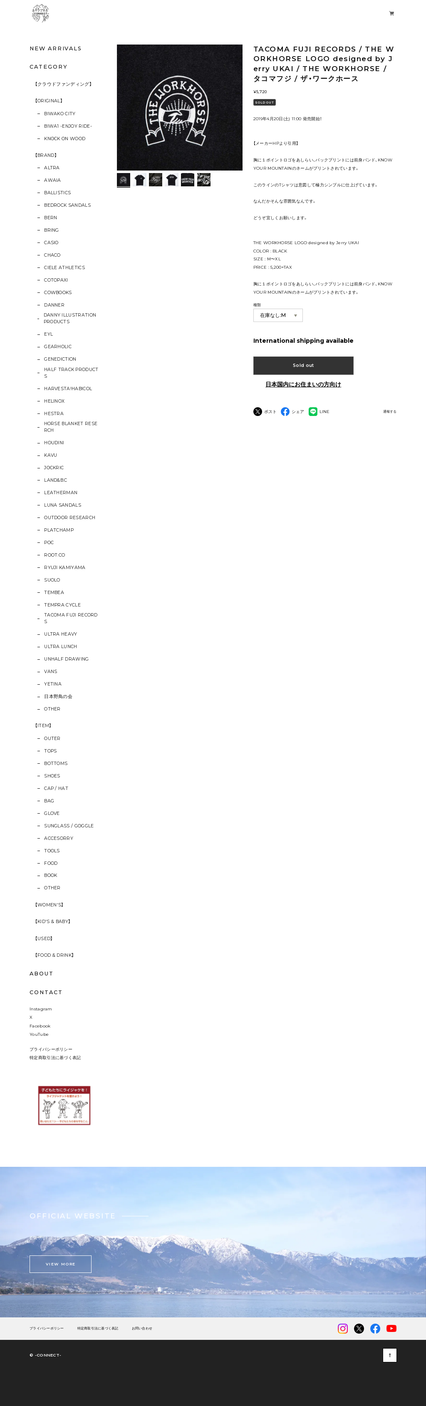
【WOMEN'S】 (49, 905)
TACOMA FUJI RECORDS (71, 618)
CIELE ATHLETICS (64, 267)
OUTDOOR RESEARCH (69, 517)
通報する (389, 411)
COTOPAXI (56, 280)
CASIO (51, 242)
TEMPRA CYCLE (62, 605)
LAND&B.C (55, 480)
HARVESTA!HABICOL (68, 388)
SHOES (52, 776)
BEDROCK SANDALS (67, 205)
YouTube (39, 1034)
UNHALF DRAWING (66, 659)
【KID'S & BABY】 (53, 921)
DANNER (54, 305)
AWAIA (52, 180)
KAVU (50, 455)
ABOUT (42, 973)
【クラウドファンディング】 (63, 84)
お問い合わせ (142, 1328)
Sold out (303, 365)
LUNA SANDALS (62, 505)
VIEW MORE (60, 1264)
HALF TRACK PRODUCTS (71, 373)
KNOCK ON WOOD (64, 138)
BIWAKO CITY (60, 113)
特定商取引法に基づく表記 (55, 1057)
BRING (51, 230)
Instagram (41, 1008)
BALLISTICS (57, 193)
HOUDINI (54, 443)
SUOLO (52, 580)
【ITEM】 (43, 725)
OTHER (52, 709)
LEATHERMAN (60, 492)
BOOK (50, 875)
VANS (50, 671)
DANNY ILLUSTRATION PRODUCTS (70, 318)
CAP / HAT (56, 788)
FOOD (50, 863)
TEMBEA (54, 592)
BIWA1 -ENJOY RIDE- (68, 126)
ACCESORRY (58, 838)
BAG (49, 801)
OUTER (52, 738)
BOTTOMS (55, 763)
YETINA (53, 684)
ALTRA (52, 168)
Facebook (40, 1025)
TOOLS (52, 851)
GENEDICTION (60, 359)
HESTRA (54, 413)
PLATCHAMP (59, 530)
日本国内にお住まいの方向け (303, 384)
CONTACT (46, 992)
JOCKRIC (54, 467)
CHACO (52, 255)
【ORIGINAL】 (49, 101)
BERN (50, 217)
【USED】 (44, 938)
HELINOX (54, 401)
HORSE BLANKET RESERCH (71, 427)
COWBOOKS (58, 292)
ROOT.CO (54, 555)
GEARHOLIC (58, 346)
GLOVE (52, 813)
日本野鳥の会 (58, 696)
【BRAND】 (46, 155)
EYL (48, 334)
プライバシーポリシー (51, 1049)
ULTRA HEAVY (60, 634)
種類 (257, 304)
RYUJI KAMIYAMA (64, 567)
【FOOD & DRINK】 (54, 955)
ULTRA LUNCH (60, 646)
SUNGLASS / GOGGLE (69, 826)
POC (49, 542)
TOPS (50, 751)
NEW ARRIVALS (56, 48)
